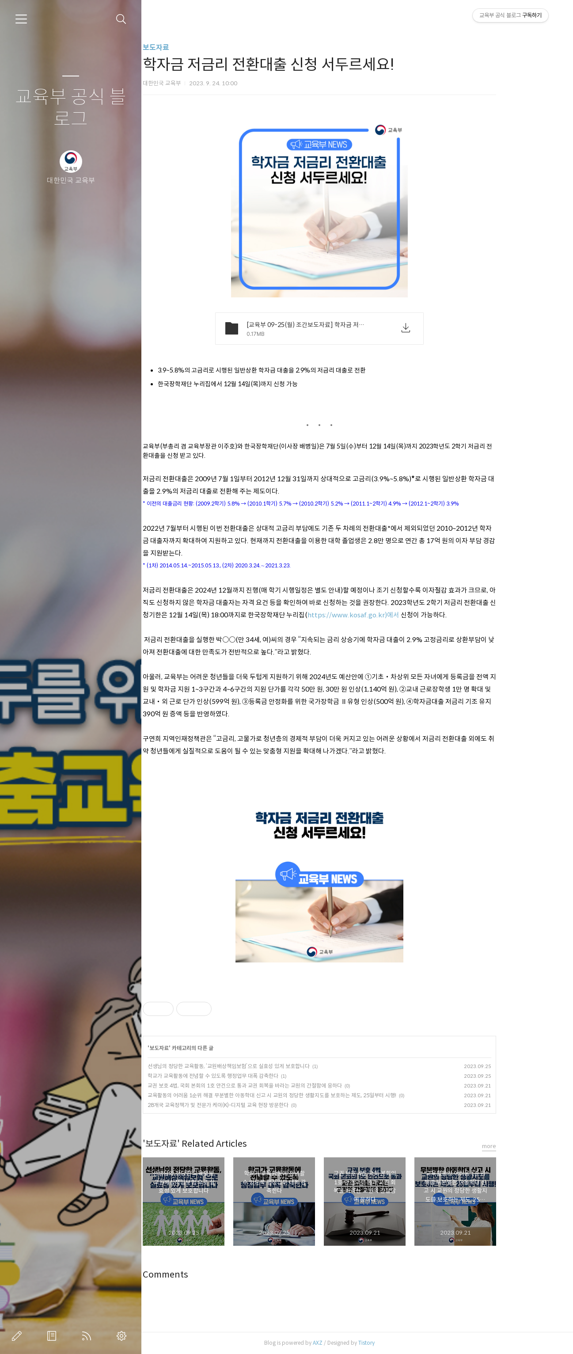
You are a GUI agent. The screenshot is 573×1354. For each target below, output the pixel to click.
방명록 (53, 1336)
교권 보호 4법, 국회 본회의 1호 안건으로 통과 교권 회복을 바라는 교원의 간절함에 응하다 (278, 1085)
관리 (123, 1336)
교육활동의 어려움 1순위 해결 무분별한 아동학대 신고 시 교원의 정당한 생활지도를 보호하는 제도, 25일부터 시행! (305, 1095)
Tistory (399, 1342)
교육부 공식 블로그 (70, 108)
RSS (88, 1336)
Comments (198, 1274)
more (522, 1146)
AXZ (351, 1342)
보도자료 (189, 47)
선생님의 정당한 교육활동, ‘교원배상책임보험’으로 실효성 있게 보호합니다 (262, 1066)
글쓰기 (18, 1336)
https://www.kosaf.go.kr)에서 (387, 615)
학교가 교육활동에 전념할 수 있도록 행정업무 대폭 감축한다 (246, 1076)
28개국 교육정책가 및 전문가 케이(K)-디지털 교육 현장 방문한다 (251, 1105)
